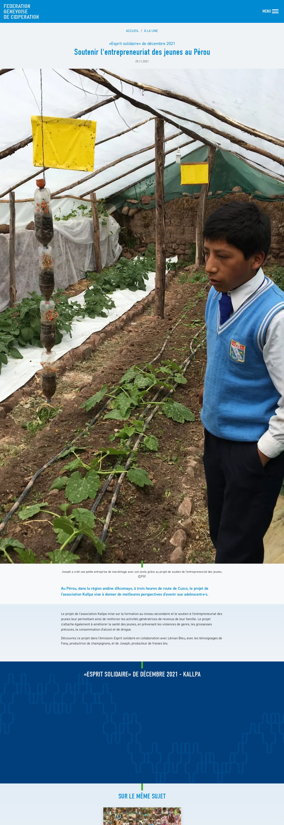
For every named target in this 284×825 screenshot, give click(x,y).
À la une (151, 30)
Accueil (132, 30)
